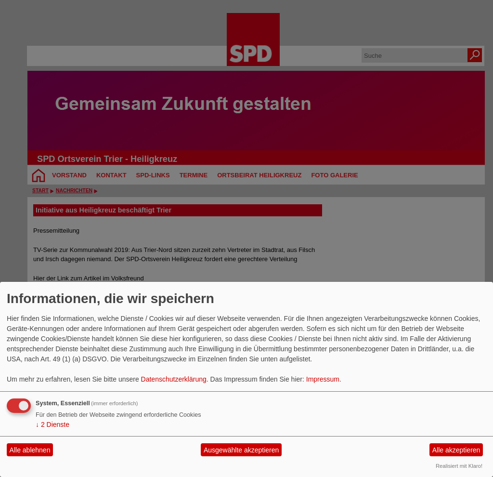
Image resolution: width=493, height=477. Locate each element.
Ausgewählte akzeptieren (241, 450)
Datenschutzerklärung (174, 379)
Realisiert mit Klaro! (459, 466)
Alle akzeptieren (456, 450)
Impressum (322, 379)
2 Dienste (52, 424)
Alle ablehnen (30, 450)
